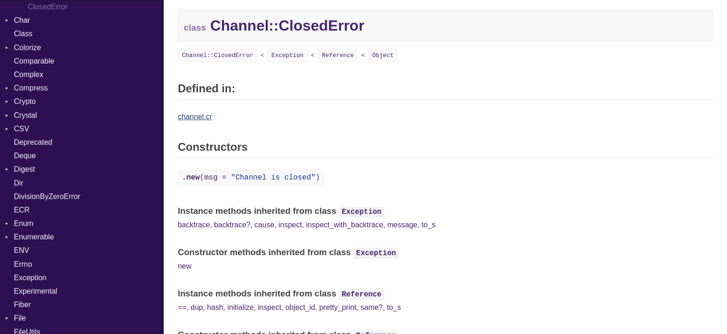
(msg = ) (251, 177)
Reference (338, 55)
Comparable (34, 61)
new (184, 266)
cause (264, 225)
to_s (428, 225)
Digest (24, 169)
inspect (290, 225)
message (402, 225)
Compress (31, 88)
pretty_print (338, 307)
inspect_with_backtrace (344, 225)
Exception (30, 278)
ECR (22, 210)
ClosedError (47, 7)
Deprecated (33, 142)
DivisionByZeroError (47, 196)
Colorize (27, 47)
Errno (23, 264)
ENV (21, 250)
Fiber (22, 304)
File (20, 318)
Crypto (25, 101)
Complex (28, 74)
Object (383, 55)
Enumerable (34, 237)
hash (215, 307)
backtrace (194, 225)
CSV (21, 129)
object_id (300, 307)
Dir (18, 183)
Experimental (35, 291)
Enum (23, 223)
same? (371, 307)
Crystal (25, 115)
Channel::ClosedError (217, 55)
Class (23, 34)
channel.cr (195, 117)
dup (197, 307)
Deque (25, 156)
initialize (240, 307)
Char (22, 20)
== (182, 307)
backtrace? (232, 225)
